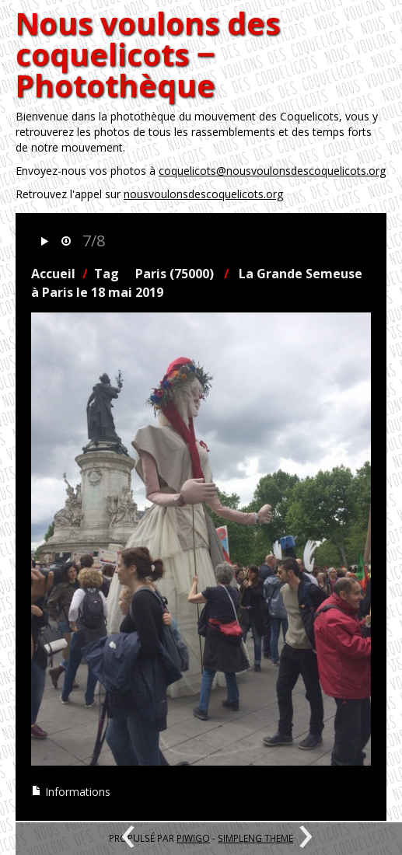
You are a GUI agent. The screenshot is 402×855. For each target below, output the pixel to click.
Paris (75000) (174, 273)
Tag (106, 273)
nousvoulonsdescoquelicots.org (203, 194)
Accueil (53, 273)
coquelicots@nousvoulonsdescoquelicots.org (272, 170)
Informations (70, 791)
